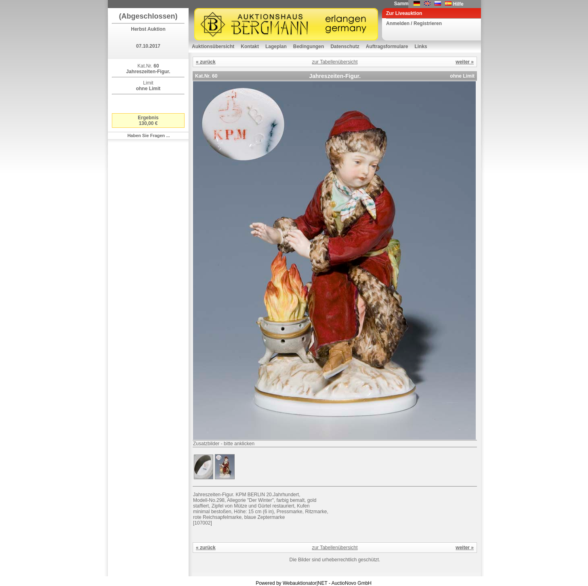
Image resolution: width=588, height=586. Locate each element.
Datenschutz (344, 46)
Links (420, 46)
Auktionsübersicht (213, 46)
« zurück (206, 62)
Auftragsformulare (387, 46)
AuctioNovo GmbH (352, 583)
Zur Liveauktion (404, 13)
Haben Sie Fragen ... (148, 135)
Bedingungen (308, 46)
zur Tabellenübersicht (334, 62)
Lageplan (276, 46)
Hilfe (458, 4)
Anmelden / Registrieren (414, 23)
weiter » (465, 62)
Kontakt (250, 46)
